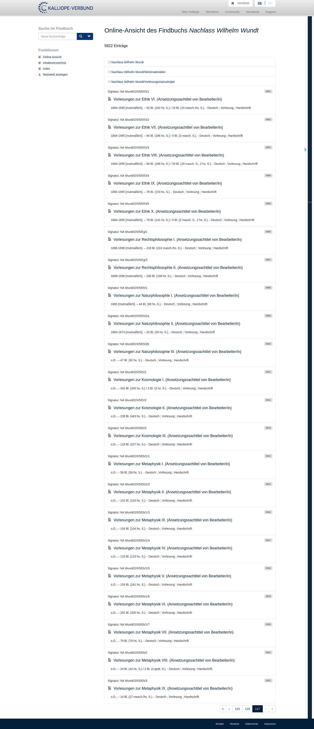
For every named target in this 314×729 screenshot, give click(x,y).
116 (247, 708)
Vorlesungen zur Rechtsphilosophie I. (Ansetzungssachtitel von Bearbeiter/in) (175, 239)
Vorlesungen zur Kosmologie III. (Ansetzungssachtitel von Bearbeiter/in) (170, 436)
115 (237, 708)
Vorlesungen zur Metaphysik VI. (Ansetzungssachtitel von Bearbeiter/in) (170, 604)
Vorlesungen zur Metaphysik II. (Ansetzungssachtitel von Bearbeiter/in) (169, 492)
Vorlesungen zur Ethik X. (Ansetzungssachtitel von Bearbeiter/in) (164, 211)
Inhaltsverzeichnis (52, 63)
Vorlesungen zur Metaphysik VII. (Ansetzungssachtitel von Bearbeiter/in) (171, 632)
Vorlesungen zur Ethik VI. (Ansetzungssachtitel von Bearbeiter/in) (165, 99)
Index (44, 68)
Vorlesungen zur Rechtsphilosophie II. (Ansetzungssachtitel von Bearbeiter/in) (175, 268)
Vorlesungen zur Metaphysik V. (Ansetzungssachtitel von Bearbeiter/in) (169, 576)
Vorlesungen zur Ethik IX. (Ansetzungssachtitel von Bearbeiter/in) (165, 183)
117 (257, 708)
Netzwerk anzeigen (53, 74)
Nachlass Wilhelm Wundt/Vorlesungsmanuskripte (141, 81)
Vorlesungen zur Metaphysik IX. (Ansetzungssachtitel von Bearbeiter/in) (170, 688)
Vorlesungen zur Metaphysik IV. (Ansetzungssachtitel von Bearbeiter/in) (170, 548)
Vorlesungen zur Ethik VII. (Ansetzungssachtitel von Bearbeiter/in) (165, 127)
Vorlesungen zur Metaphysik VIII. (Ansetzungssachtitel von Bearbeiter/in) (171, 660)
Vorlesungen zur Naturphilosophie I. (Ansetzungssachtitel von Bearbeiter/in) (173, 295)
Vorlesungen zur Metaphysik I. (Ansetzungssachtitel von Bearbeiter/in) (169, 464)
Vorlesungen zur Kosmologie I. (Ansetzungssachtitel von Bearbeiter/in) (169, 380)
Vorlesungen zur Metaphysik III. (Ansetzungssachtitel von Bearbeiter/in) (170, 520)
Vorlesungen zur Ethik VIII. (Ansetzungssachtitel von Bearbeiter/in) (166, 155)
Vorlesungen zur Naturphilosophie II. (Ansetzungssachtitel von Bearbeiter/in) (174, 324)
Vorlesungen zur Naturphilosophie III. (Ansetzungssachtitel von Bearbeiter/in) (174, 352)
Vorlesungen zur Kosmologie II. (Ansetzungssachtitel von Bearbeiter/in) (170, 408)
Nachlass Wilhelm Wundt (126, 62)
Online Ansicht (50, 57)
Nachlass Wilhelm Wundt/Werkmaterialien (137, 72)
